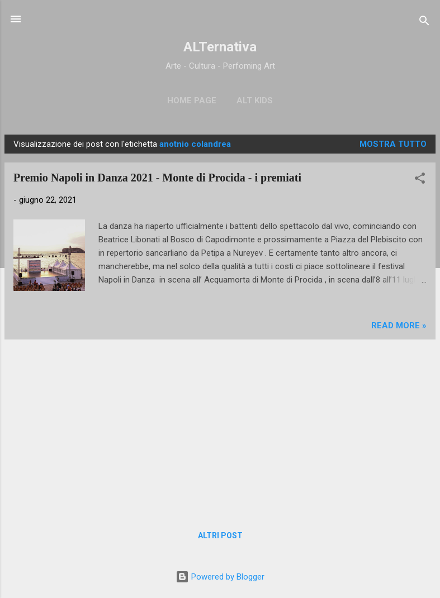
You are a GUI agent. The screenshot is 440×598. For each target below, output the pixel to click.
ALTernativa (220, 47)
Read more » (399, 325)
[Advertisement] (220, 426)
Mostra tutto (393, 144)
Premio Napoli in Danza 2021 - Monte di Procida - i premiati (157, 177)
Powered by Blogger (220, 577)
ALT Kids (254, 100)
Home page (191, 100)
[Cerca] (424, 23)
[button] (420, 180)
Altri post (220, 535)
